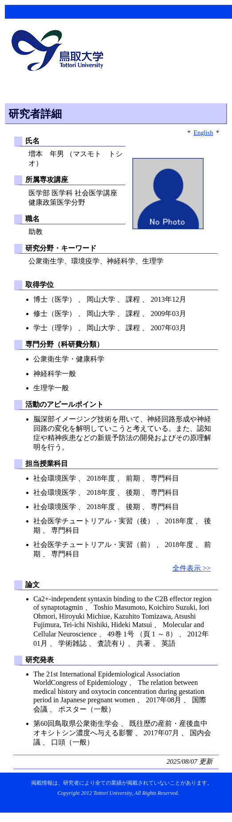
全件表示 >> (191, 568)
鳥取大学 (60, 52)
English (203, 132)
